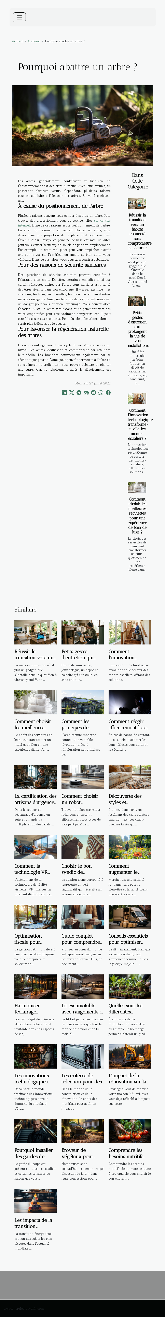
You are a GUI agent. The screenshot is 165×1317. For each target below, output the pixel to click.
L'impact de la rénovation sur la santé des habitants (129, 1082)
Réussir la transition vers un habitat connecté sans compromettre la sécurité (140, 231)
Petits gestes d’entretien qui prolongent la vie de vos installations (138, 329)
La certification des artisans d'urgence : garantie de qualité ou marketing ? (35, 805)
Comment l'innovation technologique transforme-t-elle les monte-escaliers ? (140, 424)
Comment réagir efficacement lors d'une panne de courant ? (127, 730)
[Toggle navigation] (19, 17)
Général (34, 41)
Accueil (17, 41)
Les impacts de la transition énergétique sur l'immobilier (33, 1229)
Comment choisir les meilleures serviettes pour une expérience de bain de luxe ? (137, 515)
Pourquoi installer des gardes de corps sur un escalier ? (33, 1159)
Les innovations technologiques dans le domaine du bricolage (32, 1085)
